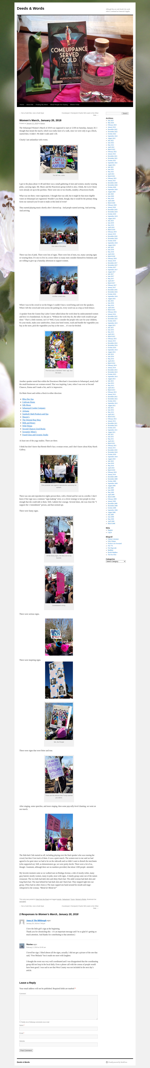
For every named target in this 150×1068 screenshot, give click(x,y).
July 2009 (111, 488)
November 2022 (113, 131)
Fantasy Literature (113, 539)
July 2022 (111, 140)
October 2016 (112, 294)
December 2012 (112, 396)
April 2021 (111, 174)
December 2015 (112, 316)
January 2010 (112, 474)
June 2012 (111, 410)
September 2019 (113, 216)
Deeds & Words (30, 8)
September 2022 (113, 136)
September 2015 (113, 323)
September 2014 (113, 350)
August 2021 (112, 165)
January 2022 (112, 154)
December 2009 (112, 477)
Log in (110, 532)
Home (22, 105)
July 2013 (111, 381)
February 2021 (112, 178)
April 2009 (111, 494)
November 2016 (113, 292)
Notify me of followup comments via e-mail (35, 1022)
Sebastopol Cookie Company (33, 408)
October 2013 (112, 374)
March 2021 (111, 176)
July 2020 (111, 194)
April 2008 (111, 521)
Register (110, 530)
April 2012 (111, 414)
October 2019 (112, 214)
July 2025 (111, 120)
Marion (42, 123)
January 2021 (112, 180)
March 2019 (111, 229)
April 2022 (111, 147)
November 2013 (113, 372)
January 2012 (112, 421)
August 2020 (112, 192)
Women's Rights (80, 899)
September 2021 (113, 163)
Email (21, 1033)
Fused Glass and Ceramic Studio (35, 435)
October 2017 (112, 267)
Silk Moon (26, 405)
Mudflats (110, 550)
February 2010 (112, 472)
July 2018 (111, 247)
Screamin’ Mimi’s (29, 432)
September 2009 (113, 483)
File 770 (110, 546)
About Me (29, 105)
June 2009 (111, 490)
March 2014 (111, 363)
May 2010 (111, 465)
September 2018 (113, 243)
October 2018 (112, 241)
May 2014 (111, 359)
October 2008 (112, 508)
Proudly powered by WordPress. (117, 1062)
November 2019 (113, 212)
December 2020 (112, 183)
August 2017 (112, 272)
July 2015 (111, 327)
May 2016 (111, 305)
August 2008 (112, 512)
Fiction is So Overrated (115, 543)
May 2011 (111, 439)
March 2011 (111, 443)
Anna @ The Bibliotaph (36, 920)
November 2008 (113, 506)
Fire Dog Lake (112, 548)
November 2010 (113, 452)
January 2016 (112, 314)
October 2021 (112, 160)
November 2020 (113, 185)
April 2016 (111, 307)
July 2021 (111, 167)
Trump (72, 899)
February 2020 (112, 205)
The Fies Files (112, 555)
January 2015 (112, 341)
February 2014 (112, 365)
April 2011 (111, 441)
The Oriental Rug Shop (31, 420)
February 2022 (112, 152)
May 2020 (111, 198)
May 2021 (111, 172)
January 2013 (112, 394)
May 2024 (111, 123)
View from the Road (42, 899)
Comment (22, 994)
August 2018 (112, 245)
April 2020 (111, 201)
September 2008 (113, 510)
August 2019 (112, 218)
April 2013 (111, 388)
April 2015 (111, 334)
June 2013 (111, 383)
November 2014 (113, 345)
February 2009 (112, 499)
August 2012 (112, 405)
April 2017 (111, 281)
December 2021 (112, 156)
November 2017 (113, 265)
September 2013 (113, 376)
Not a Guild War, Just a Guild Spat (31, 113)
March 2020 (111, 203)
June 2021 (111, 169)
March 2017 (111, 283)
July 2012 (111, 408)
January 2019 (112, 234)
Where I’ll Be (74, 105)
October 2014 (112, 347)
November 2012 (113, 399)
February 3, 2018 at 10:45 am (36, 947)
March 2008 (111, 523)
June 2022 (111, 143)
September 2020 (113, 189)
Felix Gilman (112, 541)
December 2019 (112, 209)
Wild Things (27, 426)
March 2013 (111, 390)
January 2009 (112, 501)
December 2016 (112, 290)
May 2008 (111, 519)
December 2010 (112, 450)
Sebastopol (66, 899)
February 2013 (112, 392)
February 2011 (112, 445)
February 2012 (112, 419)
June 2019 (111, 223)
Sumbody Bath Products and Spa (35, 414)
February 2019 (112, 232)
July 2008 (111, 514)
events (59, 899)
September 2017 (113, 270)
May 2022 (111, 145)
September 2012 (113, 403)
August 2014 (112, 352)
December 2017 (112, 263)
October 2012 (112, 401)
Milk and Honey (28, 423)
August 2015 (112, 325)
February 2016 (112, 312)
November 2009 (113, 479)
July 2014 (111, 354)
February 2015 (112, 339)
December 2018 (112, 236)
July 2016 (111, 301)
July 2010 (111, 461)
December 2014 (112, 343)
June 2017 (111, 276)
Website (22, 1041)
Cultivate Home (28, 402)
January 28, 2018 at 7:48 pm (35, 923)
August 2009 (112, 486)
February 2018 (112, 258)
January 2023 (112, 127)
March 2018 (111, 256)
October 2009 (112, 481)
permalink (22, 901)
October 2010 (112, 454)
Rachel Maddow (113, 552)
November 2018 (113, 238)
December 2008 (112, 503)
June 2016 (111, 303)
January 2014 (112, 367)
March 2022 (111, 149)
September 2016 (113, 296)
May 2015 (111, 332)
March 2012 (111, 416)
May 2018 (111, 252)
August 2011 (111, 432)
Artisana (25, 411)
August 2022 (112, 138)
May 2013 (111, 385)
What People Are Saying (59, 105)
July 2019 (111, 221)
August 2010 (112, 459)
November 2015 (113, 319)
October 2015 (112, 321)
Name (21, 1025)
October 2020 (112, 187)
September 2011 (113, 430)
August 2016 (112, 298)
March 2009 (111, 497)
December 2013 (112, 370)
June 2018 (111, 249)
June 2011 (111, 437)
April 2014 (111, 361)
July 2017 (111, 274)
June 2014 (111, 356)
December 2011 (112, 423)
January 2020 (112, 207)
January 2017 (112, 287)
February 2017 (112, 285)
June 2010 (111, 463)
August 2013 (112, 379)
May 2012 (111, 412)
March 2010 (111, 470)
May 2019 (111, 225)
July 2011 (111, 434)
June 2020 (111, 196)
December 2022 (112, 129)
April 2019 (111, 227)
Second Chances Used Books (33, 429)
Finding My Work (42, 105)
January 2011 (112, 448)
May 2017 (111, 278)
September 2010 (113, 457)
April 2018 (111, 254)
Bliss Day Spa (28, 399)
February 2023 (112, 125)
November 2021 (113, 158)
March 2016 (111, 310)
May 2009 (111, 492)
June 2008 (111, 517)
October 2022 (112, 134)
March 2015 (111, 336)
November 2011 (112, 425)
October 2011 (112, 428)
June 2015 (111, 330)
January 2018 (112, 261)
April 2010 (111, 468)
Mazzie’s (26, 417)
